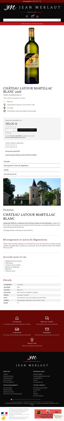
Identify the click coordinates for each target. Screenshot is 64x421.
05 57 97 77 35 (48, 401)
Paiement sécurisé (8, 376)
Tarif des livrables (7, 389)
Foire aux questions (8, 382)
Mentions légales (37, 374)
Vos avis (35, 380)
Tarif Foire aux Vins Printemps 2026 (12, 393)
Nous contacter (7, 380)
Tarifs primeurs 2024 (8, 391)
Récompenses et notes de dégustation (16, 165)
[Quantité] (10, 130)
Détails (6, 170)
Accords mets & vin (10, 174)
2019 (14, 146)
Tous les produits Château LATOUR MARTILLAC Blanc (21, 155)
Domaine (7, 161)
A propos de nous (38, 382)
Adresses (35, 393)
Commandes (36, 389)
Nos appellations (37, 378)
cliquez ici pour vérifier (47, 399)
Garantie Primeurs (8, 378)
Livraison (5, 374)
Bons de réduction (38, 395)
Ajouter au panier (27, 130)
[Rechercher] (32, 20)
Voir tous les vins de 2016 (12, 151)
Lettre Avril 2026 (7, 388)
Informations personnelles (40, 388)
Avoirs (34, 391)
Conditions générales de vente (41, 376)
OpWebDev (52, 403)
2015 (8, 146)
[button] (4, 418)
